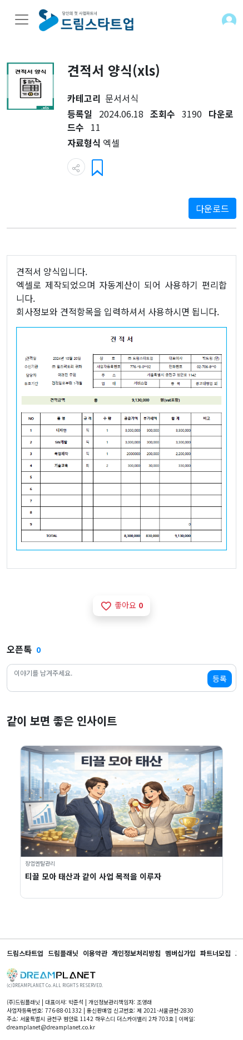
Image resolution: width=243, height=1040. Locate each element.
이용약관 (95, 953)
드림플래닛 (63, 953)
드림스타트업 (25, 953)
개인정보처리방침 (136, 953)
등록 (219, 678)
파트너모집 (215, 953)
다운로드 (212, 208)
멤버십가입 (180, 953)
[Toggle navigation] (22, 19)
